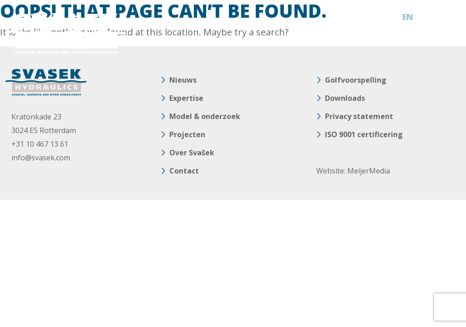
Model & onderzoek (204, 116)
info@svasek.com (40, 158)
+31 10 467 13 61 (39, 144)
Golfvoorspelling (355, 80)
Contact (184, 171)
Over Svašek (191, 153)
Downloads (345, 98)
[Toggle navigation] (450, 17)
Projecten (187, 134)
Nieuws (183, 80)
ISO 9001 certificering (364, 134)
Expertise (186, 98)
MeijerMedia (368, 171)
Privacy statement (359, 116)
